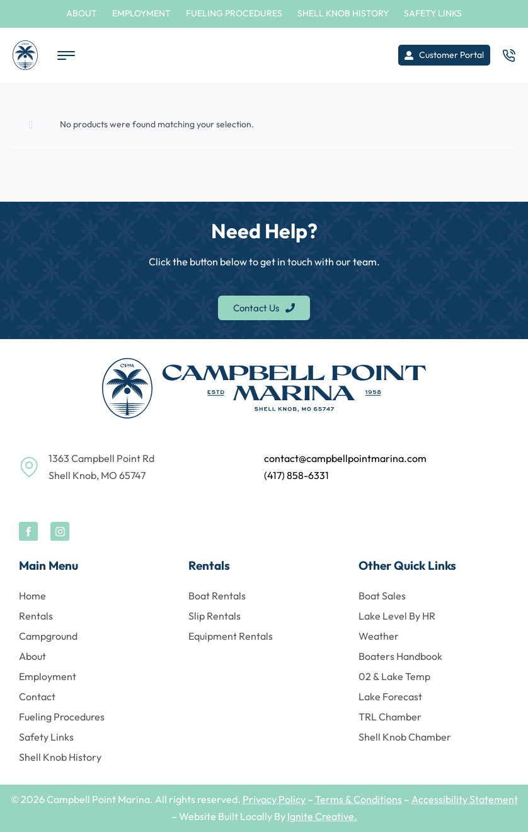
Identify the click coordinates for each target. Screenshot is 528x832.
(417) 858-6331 (296, 475)
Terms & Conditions (358, 799)
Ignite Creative (320, 816)
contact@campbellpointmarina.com (345, 458)
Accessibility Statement (464, 799)
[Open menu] (66, 55)
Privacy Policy (274, 799)
